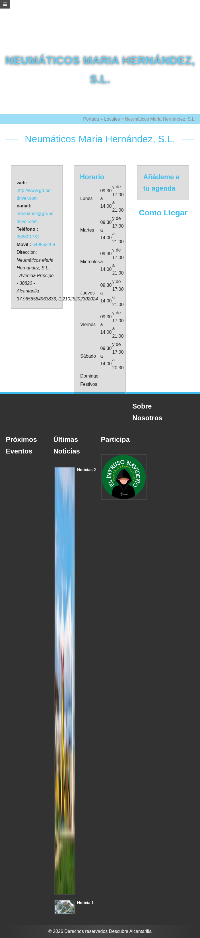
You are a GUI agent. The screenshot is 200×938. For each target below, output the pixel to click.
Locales (112, 119)
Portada (91, 119)
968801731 (28, 236)
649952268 (43, 244)
